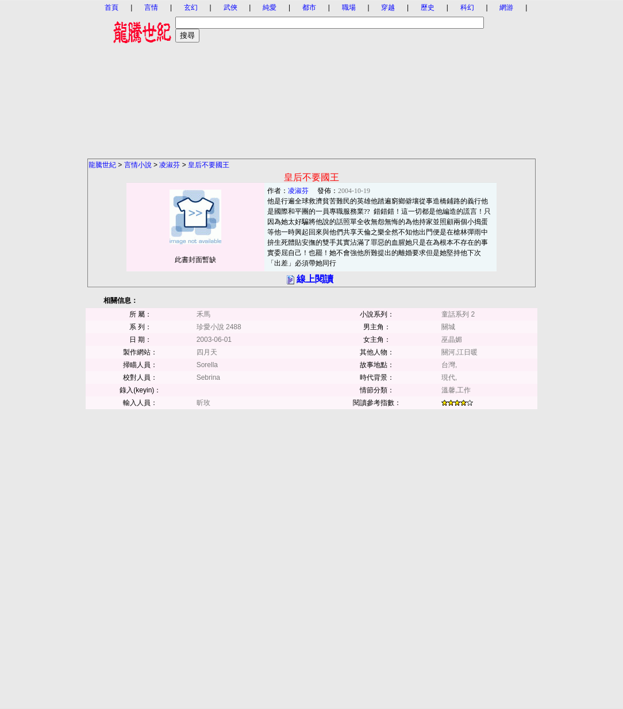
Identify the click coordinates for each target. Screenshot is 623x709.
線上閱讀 (315, 279)
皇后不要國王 (208, 165)
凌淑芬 (169, 165)
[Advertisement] (311, 77)
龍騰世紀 (102, 165)
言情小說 (138, 165)
